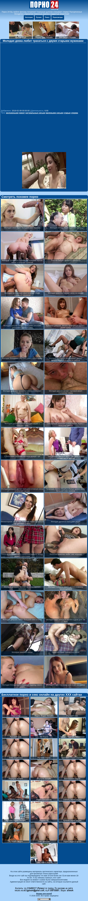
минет (22, 113)
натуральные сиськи (35, 113)
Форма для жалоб (44, 894)
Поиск (47, 17)
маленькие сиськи (54, 113)
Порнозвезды (58, 17)
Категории (29, 17)
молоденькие (12, 113)
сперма (74, 113)
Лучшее (39, 17)
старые (67, 113)
